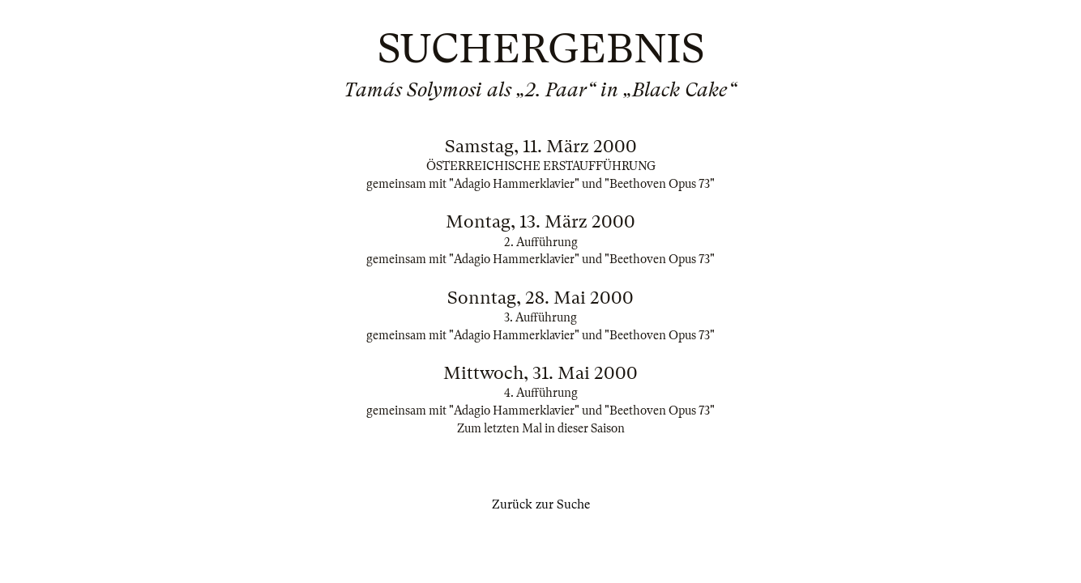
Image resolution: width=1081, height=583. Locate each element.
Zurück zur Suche (541, 504)
